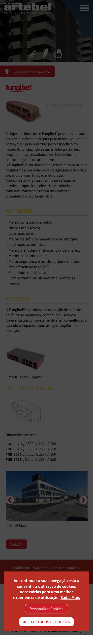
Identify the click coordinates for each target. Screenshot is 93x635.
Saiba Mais (70, 597)
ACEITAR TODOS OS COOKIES (46, 621)
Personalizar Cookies (46, 608)
